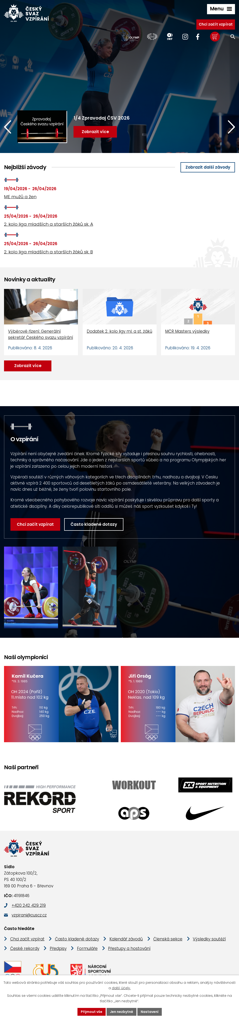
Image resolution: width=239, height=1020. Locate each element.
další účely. (121, 988)
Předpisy (58, 948)
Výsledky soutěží (209, 939)
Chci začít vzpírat (216, 24)
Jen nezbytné (121, 1011)
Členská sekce (167, 939)
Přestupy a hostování (129, 948)
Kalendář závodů (126, 939)
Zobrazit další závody (207, 167)
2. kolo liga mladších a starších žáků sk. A (48, 224)
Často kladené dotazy (94, 524)
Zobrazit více (27, 365)
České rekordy (24, 948)
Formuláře (87, 948)
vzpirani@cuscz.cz (29, 915)
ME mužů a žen (20, 196)
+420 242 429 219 (29, 905)
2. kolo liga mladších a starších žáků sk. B (48, 252)
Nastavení (149, 1011)
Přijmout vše (91, 1011)
